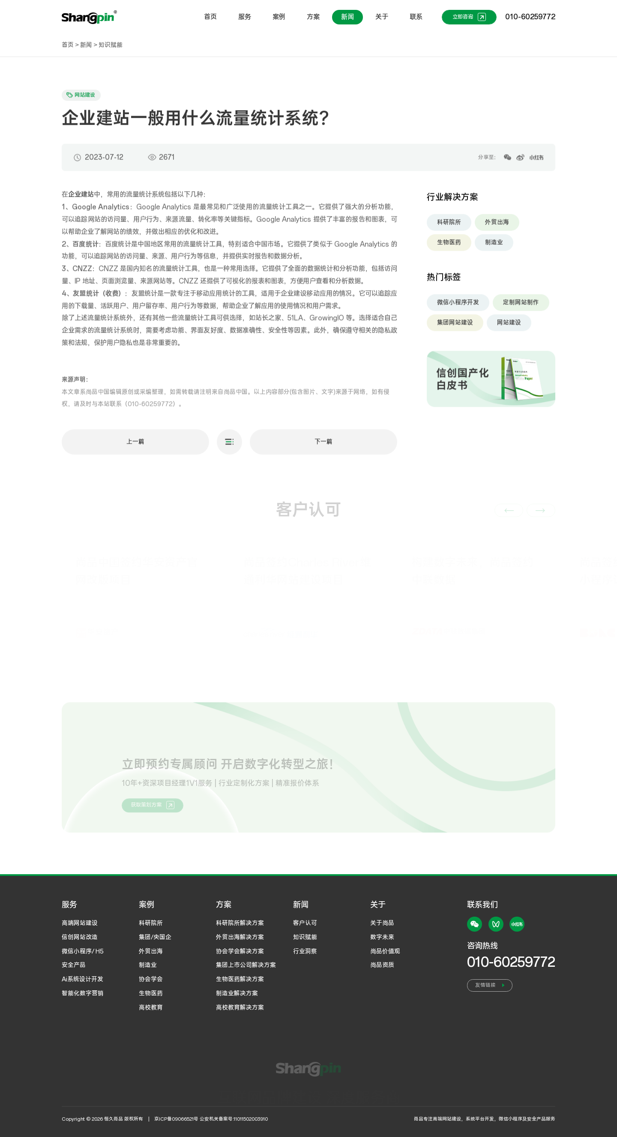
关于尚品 (382, 923)
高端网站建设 (80, 923)
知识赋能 (111, 45)
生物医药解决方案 (240, 979)
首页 (210, 17)
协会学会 (151, 979)
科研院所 (449, 225)
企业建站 (81, 198)
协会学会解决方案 (240, 951)
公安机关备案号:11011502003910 (234, 1119)
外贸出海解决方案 (240, 937)
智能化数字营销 (83, 993)
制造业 (494, 245)
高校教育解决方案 (240, 1007)
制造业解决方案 (237, 993)
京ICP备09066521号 (176, 1119)
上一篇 (135, 444)
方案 (313, 17)
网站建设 (509, 325)
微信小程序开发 (458, 305)
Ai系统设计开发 (82, 979)
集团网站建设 (455, 325)
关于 (381, 17)
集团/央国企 (155, 937)
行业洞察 (305, 951)
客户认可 (305, 923)
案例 (279, 17)
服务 (244, 17)
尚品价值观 (385, 951)
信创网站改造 (80, 937)
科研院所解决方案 (240, 923)
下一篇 (323, 444)
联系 (416, 17)
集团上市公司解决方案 (246, 965)
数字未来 (382, 937)
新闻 (347, 17)
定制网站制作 (521, 305)
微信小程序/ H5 (83, 951)
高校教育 (151, 1007)
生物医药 (449, 245)
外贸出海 (497, 225)
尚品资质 (382, 965)
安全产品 (74, 965)
